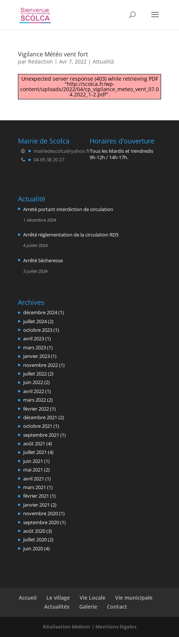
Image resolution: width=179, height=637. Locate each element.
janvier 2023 (36, 356)
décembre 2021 (40, 417)
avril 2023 (33, 338)
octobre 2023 (37, 330)
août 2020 (34, 531)
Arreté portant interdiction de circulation (68, 209)
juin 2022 (33, 382)
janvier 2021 (36, 504)
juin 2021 (33, 461)
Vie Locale (92, 597)
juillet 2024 (35, 321)
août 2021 (34, 443)
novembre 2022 (40, 365)
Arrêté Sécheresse (43, 260)
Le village (58, 597)
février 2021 (36, 495)
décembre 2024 (40, 312)
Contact (117, 606)
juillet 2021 (35, 452)
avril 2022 (33, 391)
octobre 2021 (37, 426)
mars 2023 (34, 347)
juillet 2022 (35, 373)
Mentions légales (115, 626)
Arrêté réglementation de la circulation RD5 (70, 234)
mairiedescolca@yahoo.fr (62, 151)
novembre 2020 (40, 513)
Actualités (57, 606)
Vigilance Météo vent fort (53, 54)
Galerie (88, 606)
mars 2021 (34, 487)
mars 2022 (34, 399)
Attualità (103, 61)
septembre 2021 (41, 435)
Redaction (40, 61)
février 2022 (36, 408)
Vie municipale (133, 597)
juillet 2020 (35, 539)
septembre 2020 (41, 522)
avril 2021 (33, 478)
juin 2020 (33, 548)
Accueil (28, 597)
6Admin (81, 626)
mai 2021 (33, 469)
